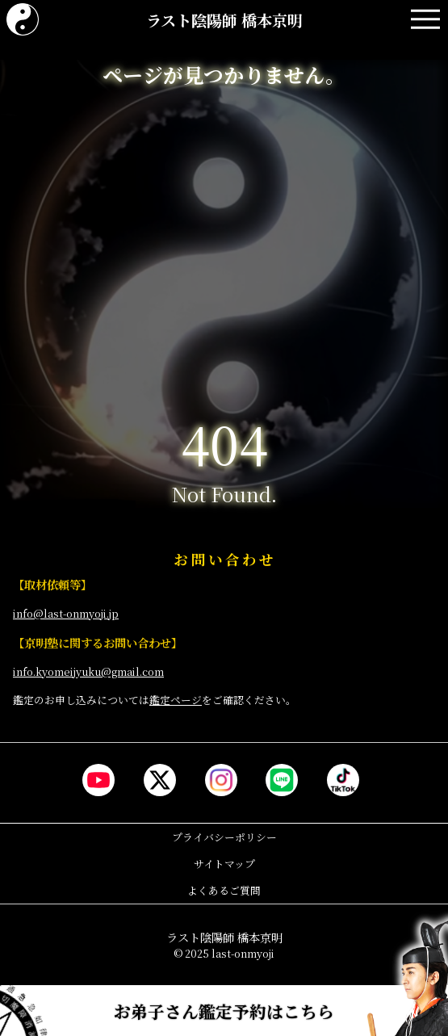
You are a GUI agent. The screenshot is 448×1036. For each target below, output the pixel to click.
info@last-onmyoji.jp (66, 613)
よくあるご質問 (224, 890)
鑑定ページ (175, 699)
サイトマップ (224, 863)
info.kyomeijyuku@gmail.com (88, 671)
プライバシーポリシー (224, 837)
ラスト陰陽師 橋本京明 (224, 20)
